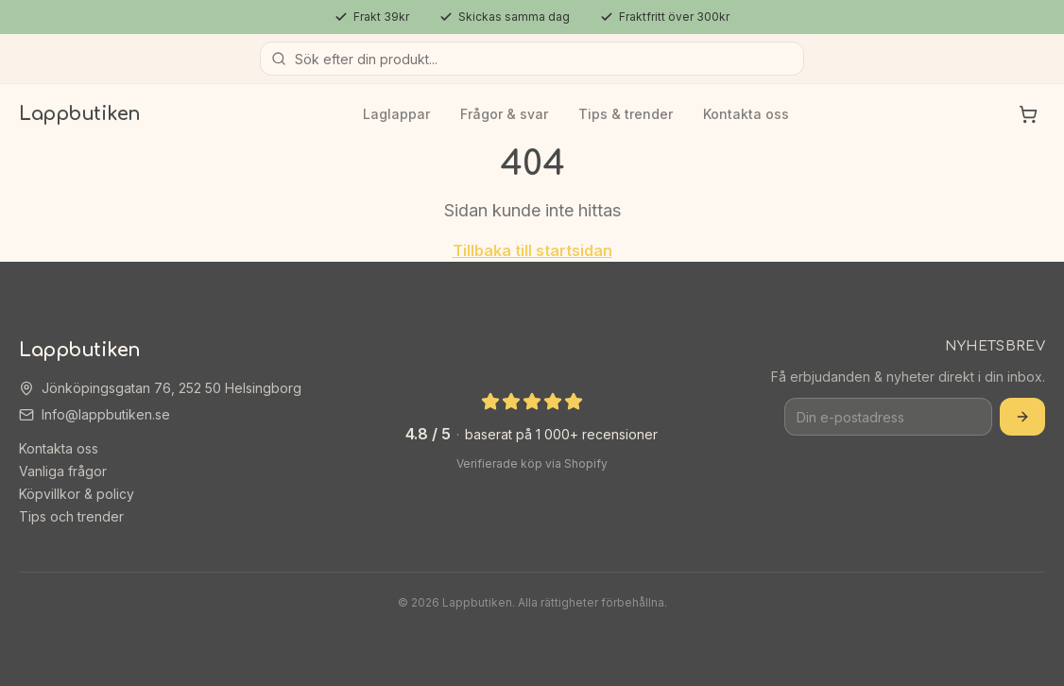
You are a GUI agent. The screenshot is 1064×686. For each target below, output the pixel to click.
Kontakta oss (746, 114)
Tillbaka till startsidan (532, 250)
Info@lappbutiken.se (106, 414)
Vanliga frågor (63, 471)
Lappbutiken (80, 114)
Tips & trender (625, 114)
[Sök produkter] (532, 59)
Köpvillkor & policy (76, 494)
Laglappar (396, 114)
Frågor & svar (504, 114)
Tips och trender (71, 516)
